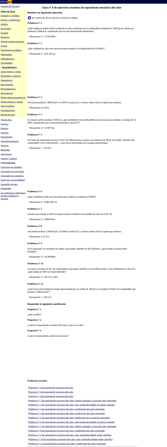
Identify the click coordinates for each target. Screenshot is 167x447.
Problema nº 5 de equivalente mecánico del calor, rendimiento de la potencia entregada (69, 417)
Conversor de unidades (11, 167)
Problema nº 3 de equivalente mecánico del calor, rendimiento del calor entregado (66, 409)
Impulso (4, 33)
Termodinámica (9, 67)
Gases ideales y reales (11, 71)
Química (4, 124)
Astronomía (6, 154)
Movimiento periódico (11, 50)
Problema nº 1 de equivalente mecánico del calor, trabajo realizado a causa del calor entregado (72, 400)
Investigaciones (8, 110)
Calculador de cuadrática (12, 175)
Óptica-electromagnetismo (13, 97)
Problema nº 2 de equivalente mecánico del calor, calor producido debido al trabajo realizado (71, 404)
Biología (4, 128)
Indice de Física (8, 11)
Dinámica (5, 37)
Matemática (6, 119)
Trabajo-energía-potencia (12, 41)
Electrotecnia (7, 93)
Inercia (4, 45)
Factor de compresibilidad (13, 180)
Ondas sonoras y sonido (12, 101)
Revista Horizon (8, 114)
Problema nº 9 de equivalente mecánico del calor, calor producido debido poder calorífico (69, 435)
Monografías (6, 137)
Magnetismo (6, 80)
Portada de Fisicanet (10, 6)
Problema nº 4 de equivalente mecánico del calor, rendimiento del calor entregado (66, 413)
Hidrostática (6, 54)
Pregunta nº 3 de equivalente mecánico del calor (50, 396)
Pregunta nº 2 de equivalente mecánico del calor (50, 392)
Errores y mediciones (10, 20)
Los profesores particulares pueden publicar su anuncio (13, 196)
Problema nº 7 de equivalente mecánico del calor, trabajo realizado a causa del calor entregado (72, 426)
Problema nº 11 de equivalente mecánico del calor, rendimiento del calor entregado (67, 443)
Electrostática (7, 84)
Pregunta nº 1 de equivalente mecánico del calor (50, 387)
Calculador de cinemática (12, 171)
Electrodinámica (8, 89)
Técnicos (4, 145)
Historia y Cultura (9, 158)
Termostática (7, 63)
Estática (4, 24)
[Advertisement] (81, 77)
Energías (4, 132)
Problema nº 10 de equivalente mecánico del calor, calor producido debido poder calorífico (70, 439)
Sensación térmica (9, 184)
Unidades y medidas (10, 15)
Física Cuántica (7, 106)
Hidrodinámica (7, 58)
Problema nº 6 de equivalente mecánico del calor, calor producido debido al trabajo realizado (71, 422)
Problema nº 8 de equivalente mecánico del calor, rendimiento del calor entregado (66, 430)
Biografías (5, 150)
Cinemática (6, 28)
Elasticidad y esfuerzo (11, 76)
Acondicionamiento (10, 141)
